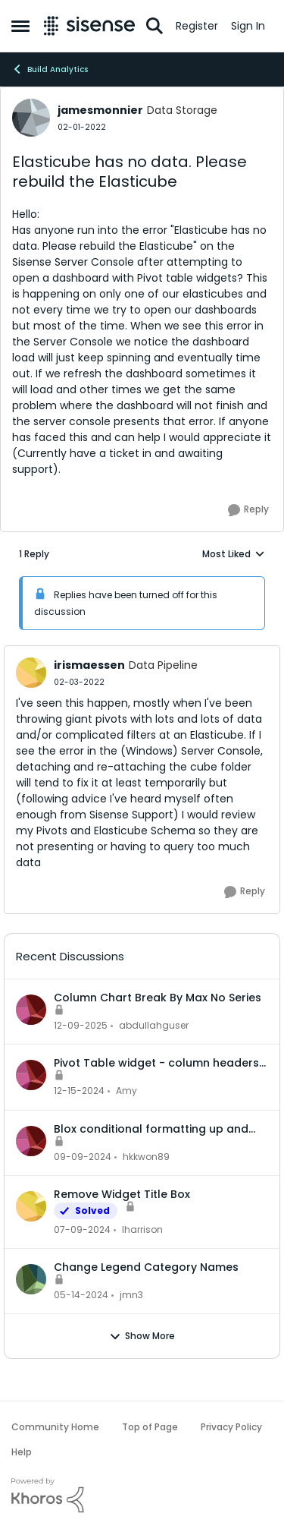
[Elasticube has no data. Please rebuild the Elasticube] (79, 682)
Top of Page (150, 1426)
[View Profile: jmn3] (31, 1279)
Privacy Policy (231, 1426)
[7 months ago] (81, 1025)
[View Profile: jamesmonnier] (31, 118)
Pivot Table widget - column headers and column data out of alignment (156, 1063)
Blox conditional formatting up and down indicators (151, 1129)
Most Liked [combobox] (233, 554)
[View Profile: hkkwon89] (31, 1141)
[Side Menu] (20, 25)
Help (21, 1451)
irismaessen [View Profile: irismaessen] (89, 665)
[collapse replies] (142, 652)
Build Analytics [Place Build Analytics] (49, 69)
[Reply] (248, 510)
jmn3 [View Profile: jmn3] (131, 1294)
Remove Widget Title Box (122, 1194)
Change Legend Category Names (146, 1267)
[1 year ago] (79, 1092)
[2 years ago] (82, 1230)
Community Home (55, 1426)
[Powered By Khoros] (142, 1495)
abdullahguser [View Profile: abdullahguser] (154, 1025)
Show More (142, 1336)
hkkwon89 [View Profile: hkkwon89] (146, 1156)
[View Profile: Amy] (31, 1075)
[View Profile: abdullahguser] (31, 1010)
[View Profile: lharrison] (31, 1206)
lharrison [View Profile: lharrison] (142, 1229)
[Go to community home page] (89, 26)
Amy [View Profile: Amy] (126, 1091)
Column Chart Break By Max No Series (157, 997)
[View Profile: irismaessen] (31, 672)
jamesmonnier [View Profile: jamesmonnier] (100, 110)
